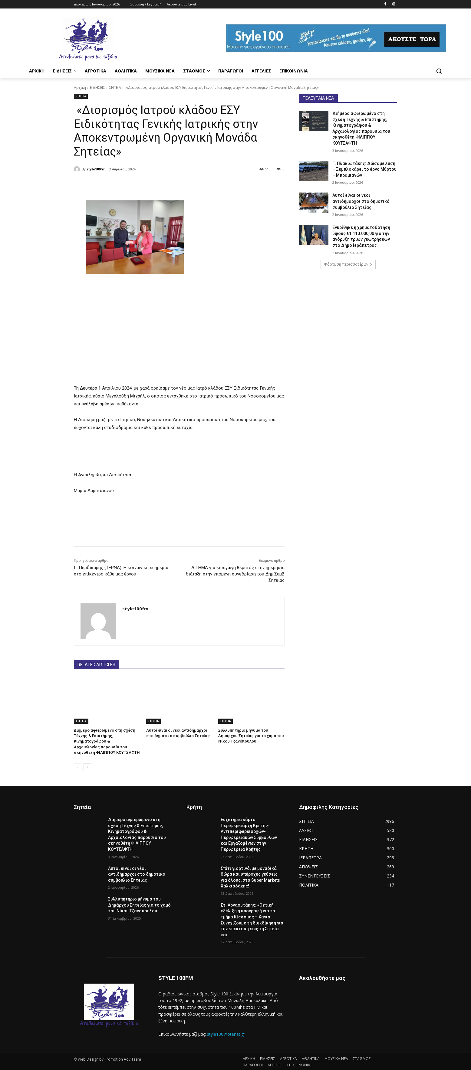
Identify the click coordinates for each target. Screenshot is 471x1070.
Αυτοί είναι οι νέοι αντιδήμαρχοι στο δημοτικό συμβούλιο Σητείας (361, 201)
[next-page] (87, 767)
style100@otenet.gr (226, 1034)
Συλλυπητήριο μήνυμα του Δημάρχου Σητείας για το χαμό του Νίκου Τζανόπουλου (250, 735)
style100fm (96, 169)
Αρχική (80, 87)
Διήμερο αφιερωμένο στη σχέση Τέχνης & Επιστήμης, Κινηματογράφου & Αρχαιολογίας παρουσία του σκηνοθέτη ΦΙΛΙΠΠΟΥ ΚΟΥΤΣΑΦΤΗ (106, 741)
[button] (439, 71)
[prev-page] (77, 767)
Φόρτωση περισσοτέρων (348, 264)
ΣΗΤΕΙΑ (115, 87)
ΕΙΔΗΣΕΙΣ (97, 87)
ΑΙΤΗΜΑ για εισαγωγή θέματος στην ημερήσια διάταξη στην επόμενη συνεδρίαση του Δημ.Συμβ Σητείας (235, 574)
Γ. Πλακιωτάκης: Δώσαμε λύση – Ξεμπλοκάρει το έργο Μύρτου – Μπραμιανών (364, 169)
